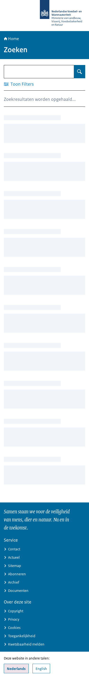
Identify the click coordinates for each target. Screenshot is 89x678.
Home (11, 38)
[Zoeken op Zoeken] (79, 71)
